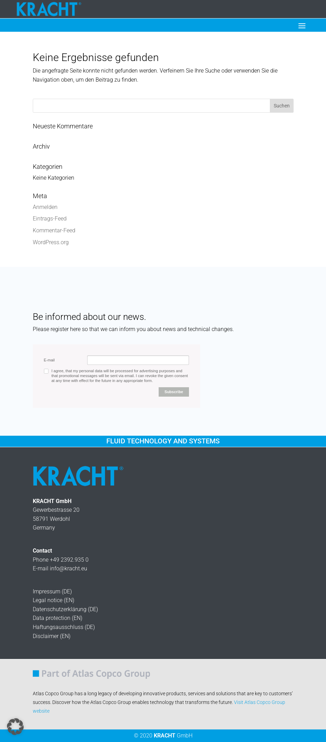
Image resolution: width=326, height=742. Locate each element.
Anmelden (45, 207)
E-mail (49, 360)
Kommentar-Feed (54, 230)
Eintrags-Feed (50, 218)
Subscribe (174, 392)
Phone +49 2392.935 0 (61, 559)
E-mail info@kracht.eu (60, 568)
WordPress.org (51, 242)
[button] (15, 726)
